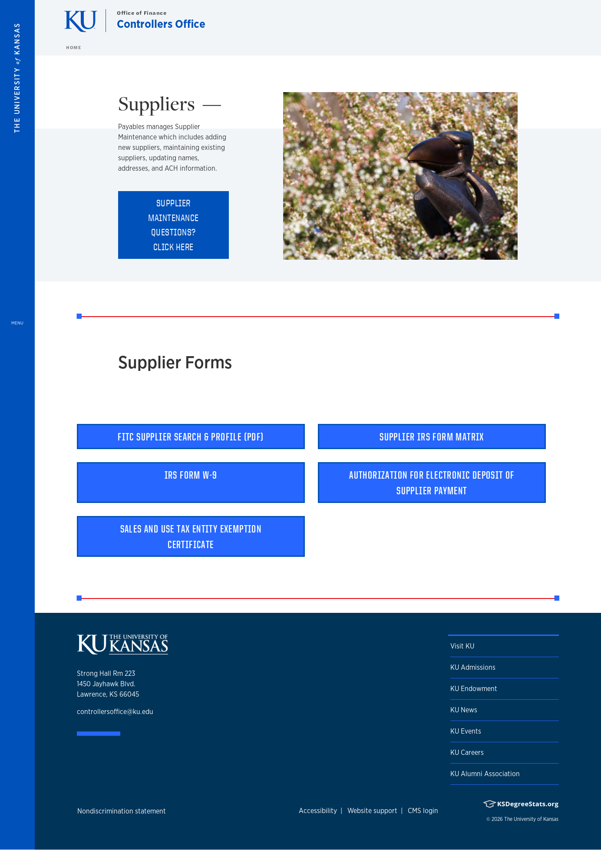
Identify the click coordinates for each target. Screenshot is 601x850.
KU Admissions (472, 667)
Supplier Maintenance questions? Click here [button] (173, 225)
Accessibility (318, 810)
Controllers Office (161, 23)
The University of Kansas (531, 819)
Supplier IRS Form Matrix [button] (432, 436)
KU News (463, 709)
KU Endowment (473, 688)
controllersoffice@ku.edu (115, 711)
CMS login (423, 810)
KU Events (465, 731)
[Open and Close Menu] (17, 425)
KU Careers (467, 752)
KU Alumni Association (485, 773)
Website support (372, 810)
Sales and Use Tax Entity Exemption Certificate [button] (191, 536)
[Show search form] (563, 21)
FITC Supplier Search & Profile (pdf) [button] (191, 436)
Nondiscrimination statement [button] (121, 811)
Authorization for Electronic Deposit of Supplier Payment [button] (432, 482)
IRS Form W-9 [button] (191, 474)
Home (73, 47)
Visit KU (462, 646)
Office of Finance (142, 13)
